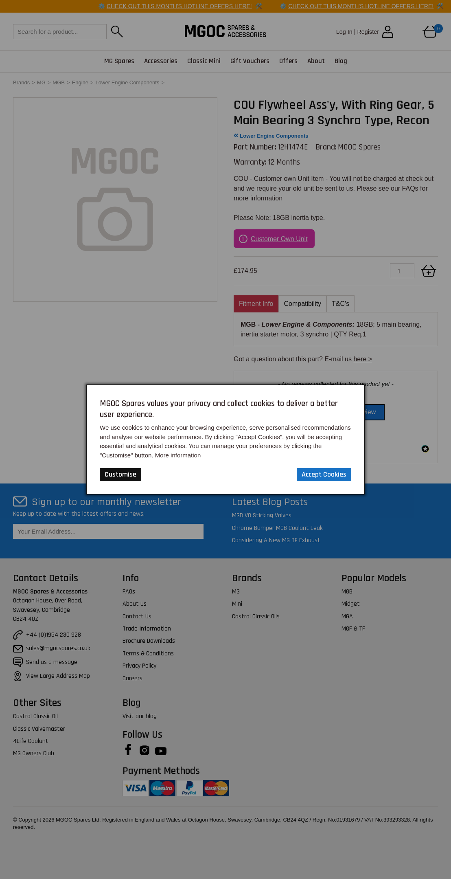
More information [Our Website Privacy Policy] (178, 455)
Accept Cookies (324, 474)
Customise (120, 474)
